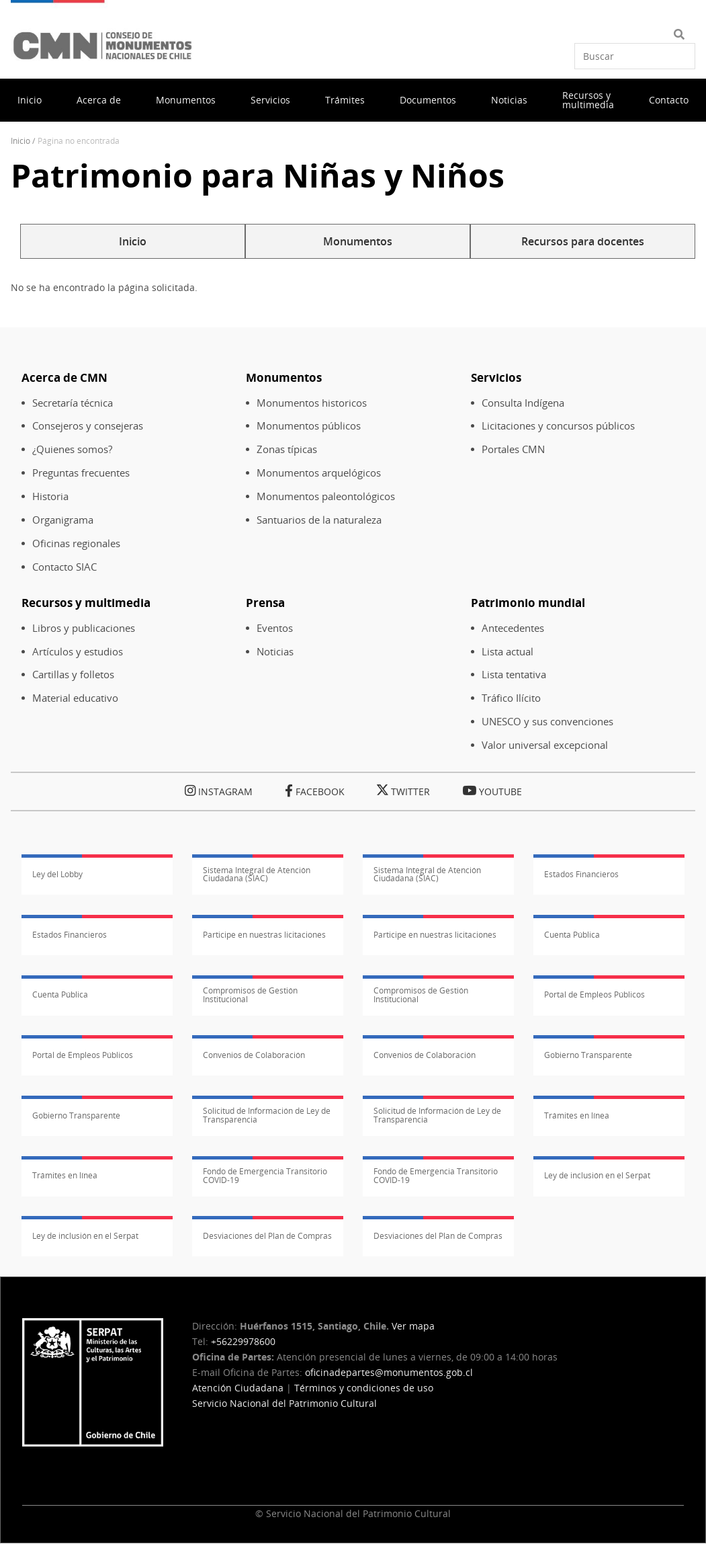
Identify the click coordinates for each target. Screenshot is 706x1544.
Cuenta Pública (572, 935)
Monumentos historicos (312, 403)
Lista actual (507, 651)
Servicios (270, 99)
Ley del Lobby (57, 874)
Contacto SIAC (64, 567)
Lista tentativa (514, 674)
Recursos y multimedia (588, 100)
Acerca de (99, 99)
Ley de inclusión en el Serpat (597, 1175)
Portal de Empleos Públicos (594, 994)
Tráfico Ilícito (511, 698)
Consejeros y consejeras (87, 425)
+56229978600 (243, 1341)
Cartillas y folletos (73, 674)
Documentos (428, 99)
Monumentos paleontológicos (326, 496)
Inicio (29, 99)
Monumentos (186, 99)
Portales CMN (513, 449)
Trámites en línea (576, 1115)
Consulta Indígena (523, 403)
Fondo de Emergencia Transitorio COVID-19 (265, 1175)
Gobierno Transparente (588, 1055)
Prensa (265, 602)
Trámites (345, 99)
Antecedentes (513, 628)
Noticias (509, 99)
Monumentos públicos (309, 425)
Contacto (669, 99)
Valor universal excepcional (545, 745)
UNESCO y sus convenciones (547, 721)
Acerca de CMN (64, 377)
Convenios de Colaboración (254, 1055)
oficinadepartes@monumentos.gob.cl (389, 1372)
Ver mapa (413, 1325)
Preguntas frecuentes (81, 472)
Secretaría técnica (72, 403)
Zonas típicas (287, 449)
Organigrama (62, 520)
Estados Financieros (581, 874)
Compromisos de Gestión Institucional (250, 994)
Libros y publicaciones (83, 628)
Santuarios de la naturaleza (319, 520)
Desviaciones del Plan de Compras (267, 1236)
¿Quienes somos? (72, 449)
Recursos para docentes (582, 241)
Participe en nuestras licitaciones (264, 935)
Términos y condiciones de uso (363, 1387)
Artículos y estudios (77, 651)
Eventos (275, 628)
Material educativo (75, 698)
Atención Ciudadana (237, 1387)
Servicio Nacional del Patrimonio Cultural (284, 1403)
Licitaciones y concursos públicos (558, 425)
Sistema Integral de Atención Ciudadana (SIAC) (256, 874)
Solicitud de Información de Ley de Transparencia (266, 1115)
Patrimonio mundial (528, 602)
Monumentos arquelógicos (319, 472)
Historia (50, 496)
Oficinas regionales (76, 543)
